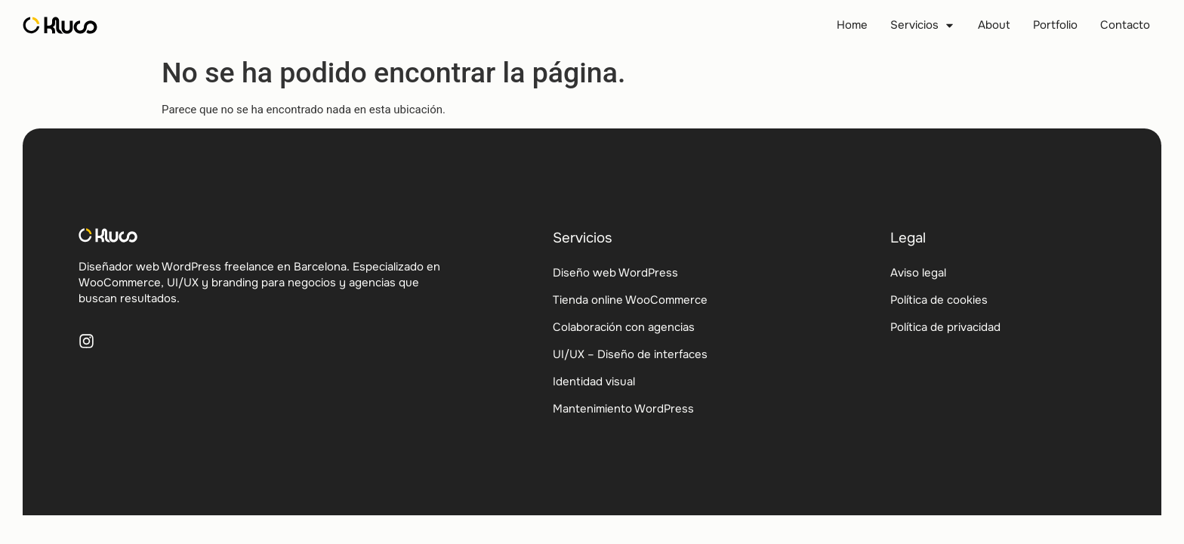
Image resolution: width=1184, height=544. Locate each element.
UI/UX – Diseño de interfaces (630, 354)
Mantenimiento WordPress (623, 408)
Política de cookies (939, 300)
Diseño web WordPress (615, 272)
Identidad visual (594, 381)
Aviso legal (918, 272)
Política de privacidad (945, 327)
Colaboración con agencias (624, 327)
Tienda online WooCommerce (630, 300)
